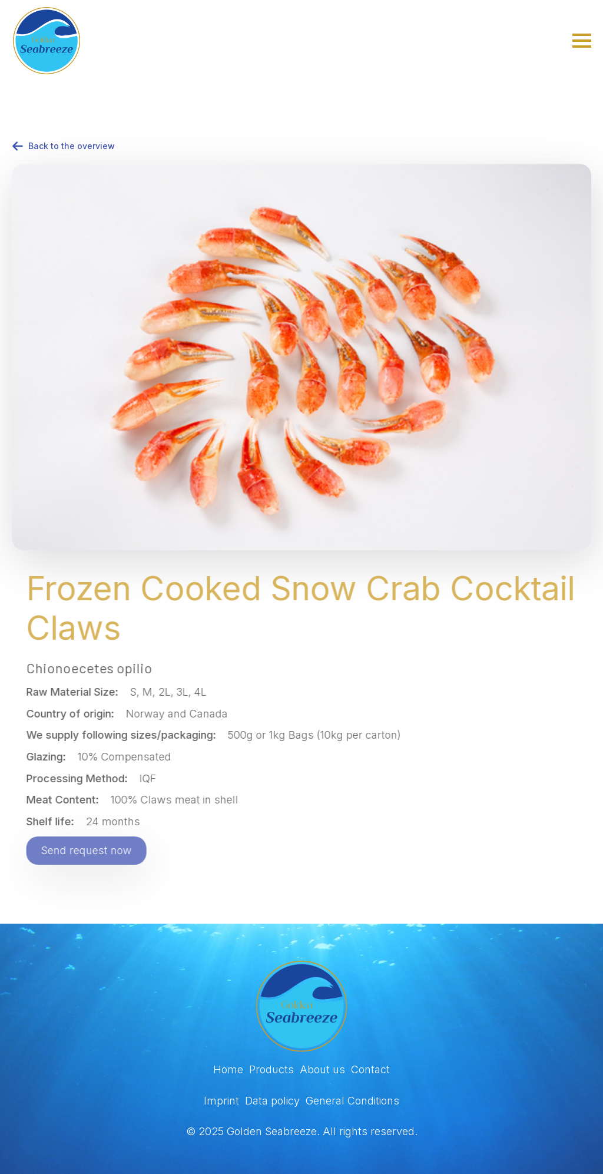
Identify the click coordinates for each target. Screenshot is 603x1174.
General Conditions (352, 1100)
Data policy (272, 1100)
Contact (370, 1069)
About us (322, 1069)
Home (228, 1069)
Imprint (221, 1100)
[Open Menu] (581, 40)
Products (271, 1069)
